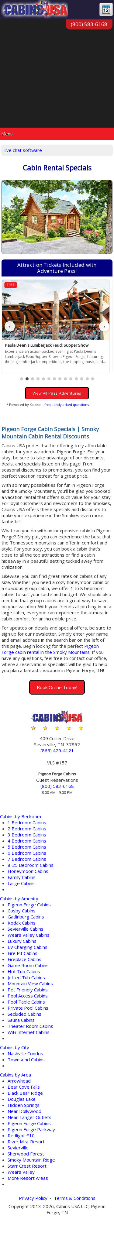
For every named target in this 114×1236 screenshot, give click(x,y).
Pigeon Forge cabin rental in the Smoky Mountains (50, 649)
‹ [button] (10, 326)
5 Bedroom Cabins (27, 847)
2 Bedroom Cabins (27, 829)
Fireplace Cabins (24, 959)
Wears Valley (21, 1172)
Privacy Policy (33, 1198)
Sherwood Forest (26, 1154)
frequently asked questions (66, 404)
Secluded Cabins (24, 1014)
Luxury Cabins (22, 941)
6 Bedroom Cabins (27, 853)
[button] (21, 378)
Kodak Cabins (22, 923)
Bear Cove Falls (24, 1087)
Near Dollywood (24, 1111)
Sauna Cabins (21, 1020)
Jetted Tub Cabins (26, 977)
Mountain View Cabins (30, 983)
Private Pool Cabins (28, 1008)
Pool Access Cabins (28, 996)
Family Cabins (22, 877)
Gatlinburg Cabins (26, 917)
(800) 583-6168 (89, 24)
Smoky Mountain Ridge (31, 1160)
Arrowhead (19, 1081)
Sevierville (18, 1148)
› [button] (104, 326)
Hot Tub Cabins (24, 971)
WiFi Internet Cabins (29, 1032)
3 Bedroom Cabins (27, 835)
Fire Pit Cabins (22, 953)
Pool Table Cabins (26, 1002)
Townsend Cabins (26, 1059)
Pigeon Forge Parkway (31, 1129)
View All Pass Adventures (57, 393)
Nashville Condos (25, 1053)
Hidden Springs (24, 1105)
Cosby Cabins (22, 911)
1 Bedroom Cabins (27, 822)
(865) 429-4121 (57, 750)
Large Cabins (21, 883)
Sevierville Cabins (25, 929)
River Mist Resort (26, 1141)
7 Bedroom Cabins (27, 859)
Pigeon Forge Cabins (29, 904)
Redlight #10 (21, 1135)
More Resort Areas (28, 1178)
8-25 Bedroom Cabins (31, 865)
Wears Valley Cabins (29, 935)
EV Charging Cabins (27, 947)
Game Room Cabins (28, 965)
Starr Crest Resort (27, 1166)
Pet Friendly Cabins (28, 990)
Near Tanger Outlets (29, 1117)
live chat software (23, 150)
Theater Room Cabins (30, 1026)
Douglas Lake (22, 1099)
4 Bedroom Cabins (27, 841)
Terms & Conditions (74, 1198)
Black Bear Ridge (25, 1093)
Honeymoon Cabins (28, 871)
